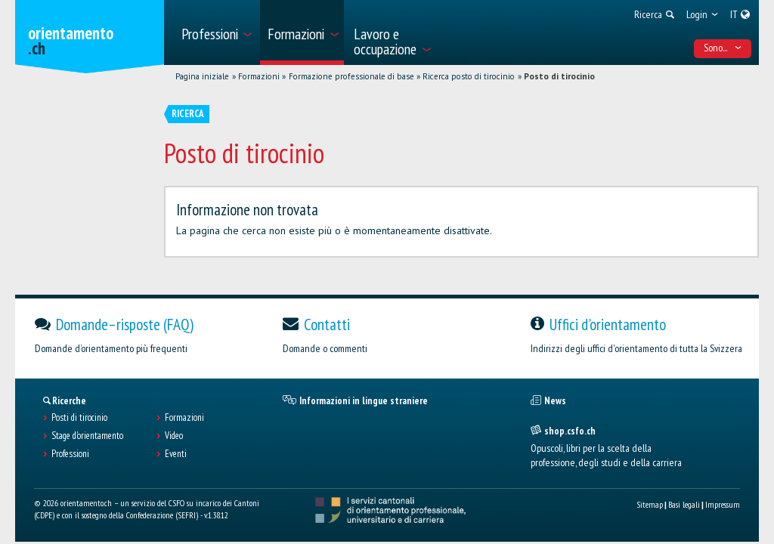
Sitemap (649, 504)
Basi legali (684, 504)
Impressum (722, 504)
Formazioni (259, 76)
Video (174, 436)
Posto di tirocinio (559, 76)
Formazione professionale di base (351, 76)
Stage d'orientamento (87, 436)
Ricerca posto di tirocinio (469, 76)
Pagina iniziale (202, 76)
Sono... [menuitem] (723, 47)
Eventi (176, 454)
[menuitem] (216, 32)
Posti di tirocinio (79, 418)
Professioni (70, 454)
